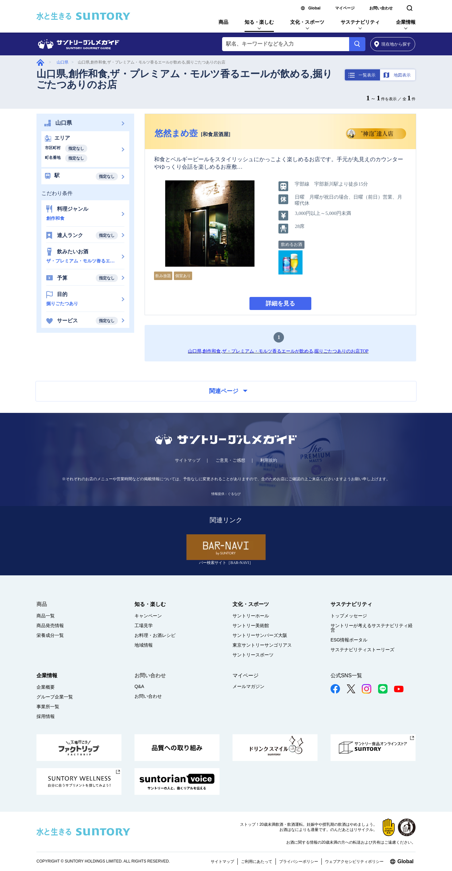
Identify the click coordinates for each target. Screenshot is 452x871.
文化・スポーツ (307, 22)
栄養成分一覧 (50, 635)
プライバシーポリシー (298, 861)
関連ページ (228, 391)
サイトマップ (187, 460)
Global (314, 8)
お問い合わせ (381, 8)
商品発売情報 (50, 625)
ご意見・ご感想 (230, 460)
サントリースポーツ (253, 654)
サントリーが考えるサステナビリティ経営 (372, 628)
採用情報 (45, 716)
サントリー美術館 (251, 625)
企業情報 (406, 22)
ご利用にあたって (256, 861)
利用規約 (268, 460)
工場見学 (143, 625)
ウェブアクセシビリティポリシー (354, 861)
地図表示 (402, 75)
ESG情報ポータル (349, 639)
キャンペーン (148, 615)
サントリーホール (251, 615)
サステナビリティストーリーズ (362, 649)
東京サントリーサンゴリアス (262, 645)
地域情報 (143, 645)
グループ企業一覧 (54, 696)
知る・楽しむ (259, 22)
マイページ (345, 8)
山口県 (62, 62)
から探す (392, 44)
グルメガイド (40, 62)
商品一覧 (45, 615)
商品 (223, 22)
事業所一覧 (47, 706)
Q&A (139, 686)
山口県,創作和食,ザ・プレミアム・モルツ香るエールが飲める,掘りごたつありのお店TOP (278, 351)
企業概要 (45, 687)
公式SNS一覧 (346, 675)
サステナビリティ (360, 22)
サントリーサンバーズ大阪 (260, 635)
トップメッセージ (349, 615)
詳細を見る (280, 303)
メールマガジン (248, 686)
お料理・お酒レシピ (155, 635)
